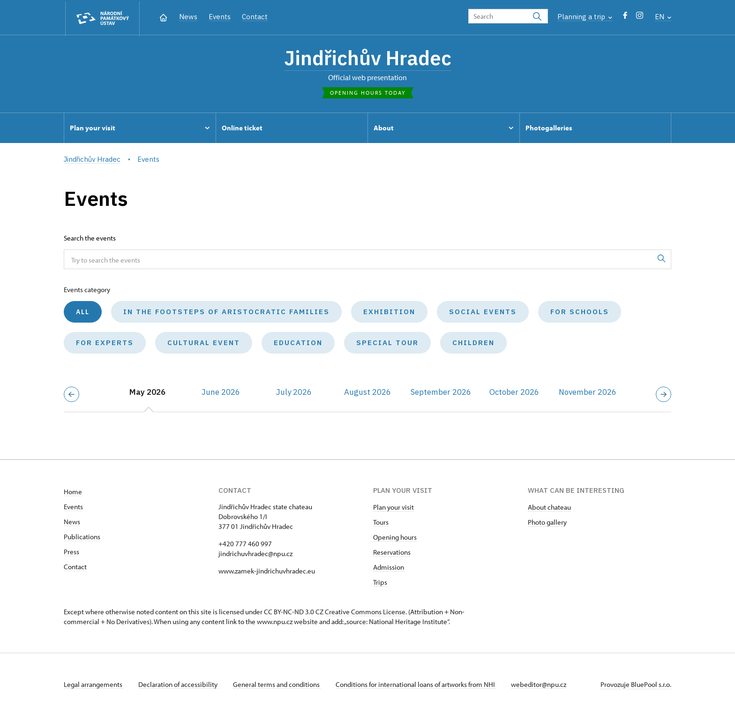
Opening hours (395, 537)
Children (473, 343)
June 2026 (221, 393)
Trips (380, 582)
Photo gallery (547, 522)
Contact (255, 16)
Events (220, 16)
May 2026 (147, 393)
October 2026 (514, 393)
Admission (388, 567)
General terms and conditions (278, 684)
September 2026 (441, 393)
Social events (483, 312)
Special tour (387, 343)
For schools (579, 312)
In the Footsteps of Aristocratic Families (226, 312)
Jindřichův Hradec (367, 58)
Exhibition (389, 312)
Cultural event (203, 343)
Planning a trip (584, 16)
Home (73, 492)
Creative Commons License (365, 612)
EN (663, 16)
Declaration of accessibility (179, 684)
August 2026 (367, 393)
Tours (381, 522)
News (188, 16)
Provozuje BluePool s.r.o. (635, 684)
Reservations (392, 552)
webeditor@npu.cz (541, 684)
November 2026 (587, 393)
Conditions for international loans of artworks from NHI (418, 684)
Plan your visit (393, 507)
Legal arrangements (94, 684)
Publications (82, 537)
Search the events (90, 238)
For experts (105, 343)
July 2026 (294, 393)
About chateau (549, 507)
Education (298, 343)
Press (71, 552)
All (83, 313)
